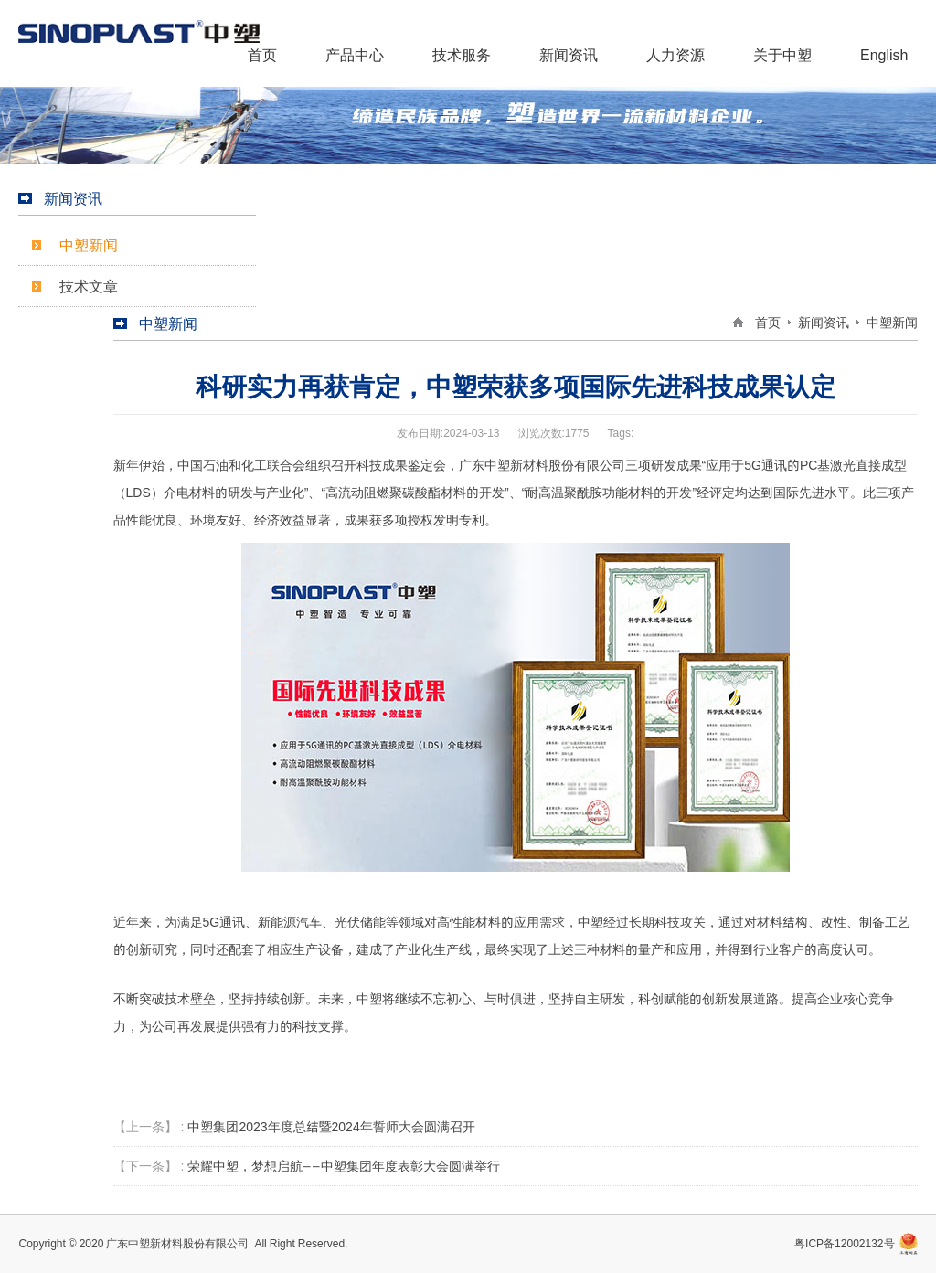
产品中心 (354, 55)
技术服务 (461, 55)
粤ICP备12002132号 (844, 1243)
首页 (262, 55)
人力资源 (675, 55)
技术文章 (88, 286)
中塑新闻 (88, 245)
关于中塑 (782, 55)
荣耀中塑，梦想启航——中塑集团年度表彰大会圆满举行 (343, 1166)
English (884, 55)
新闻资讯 (568, 55)
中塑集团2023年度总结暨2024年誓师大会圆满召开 (330, 1127)
